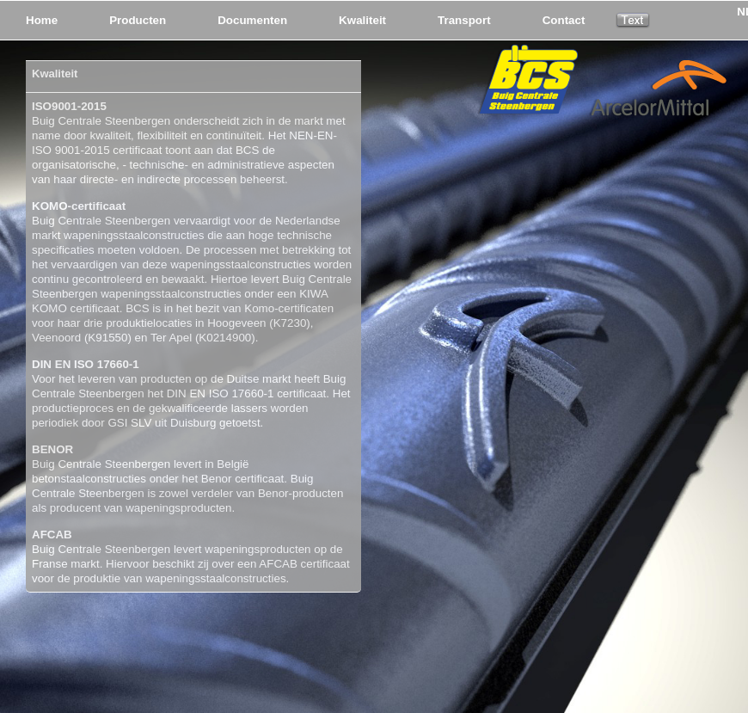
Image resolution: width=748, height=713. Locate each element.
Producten (137, 20)
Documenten (252, 20)
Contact (564, 20)
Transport (464, 20)
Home (42, 20)
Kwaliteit (362, 20)
